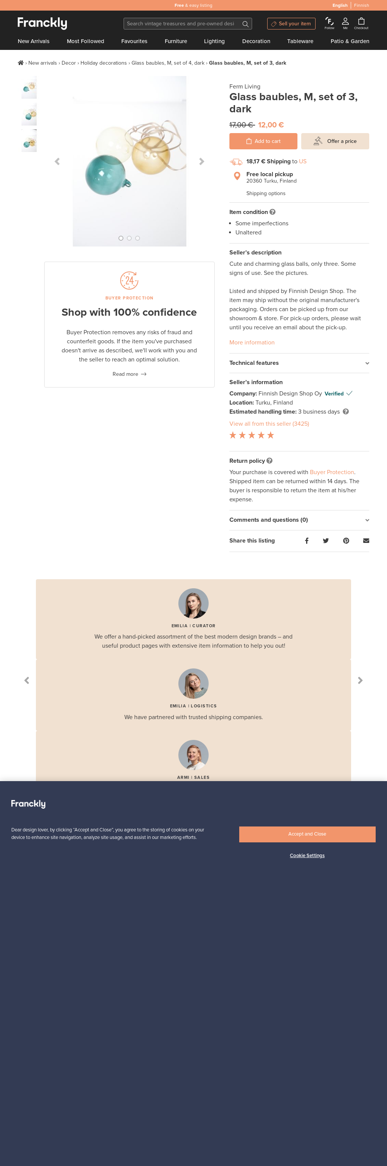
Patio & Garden (350, 41)
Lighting (214, 41)
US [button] (303, 161)
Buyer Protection (332, 472)
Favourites (134, 41)
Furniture (176, 41)
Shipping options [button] (266, 193)
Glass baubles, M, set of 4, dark (168, 63)
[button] (57, 161)
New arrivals (42, 63)
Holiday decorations (103, 63)
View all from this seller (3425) (269, 424)
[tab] (299, 364)
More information (252, 342)
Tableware (300, 41)
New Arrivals (34, 41)
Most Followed (85, 41)
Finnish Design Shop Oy (291, 393)
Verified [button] (334, 394)
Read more (125, 374)
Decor (69, 63)
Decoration (256, 41)
